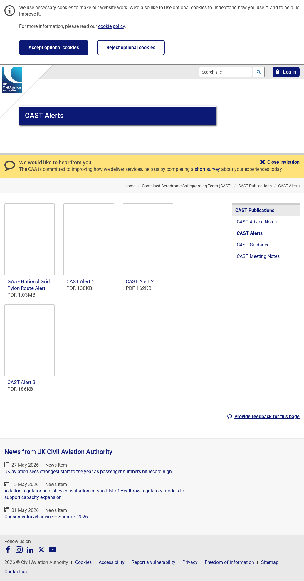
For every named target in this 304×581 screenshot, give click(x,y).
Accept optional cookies (53, 47)
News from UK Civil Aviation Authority (58, 451)
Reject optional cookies (130, 47)
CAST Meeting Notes (258, 256)
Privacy (190, 562)
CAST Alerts (250, 233)
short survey (207, 169)
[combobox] (225, 72)
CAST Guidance (253, 245)
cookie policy (111, 26)
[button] (286, 72)
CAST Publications (254, 210)
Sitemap (269, 562)
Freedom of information (229, 562)
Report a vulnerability (153, 562)
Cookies (83, 562)
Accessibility (112, 562)
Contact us (15, 572)
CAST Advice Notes (257, 222)
